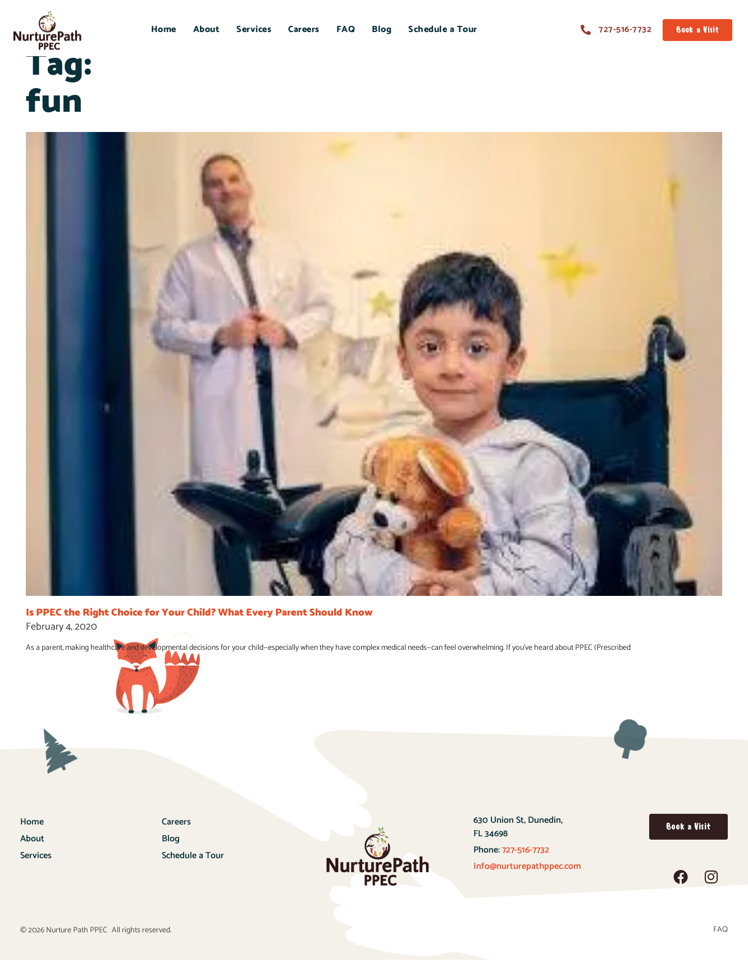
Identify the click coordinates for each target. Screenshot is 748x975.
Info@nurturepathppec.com (527, 881)
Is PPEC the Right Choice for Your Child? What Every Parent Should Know (199, 627)
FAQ (345, 29)
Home (163, 29)
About (206, 29)
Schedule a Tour (442, 29)
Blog (381, 29)
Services (253, 29)
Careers (304, 29)
